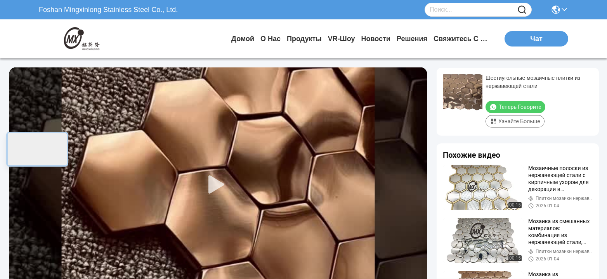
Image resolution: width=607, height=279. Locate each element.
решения (412, 39)
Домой (242, 39)
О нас (270, 39)
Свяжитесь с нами (463, 39)
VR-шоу (341, 39)
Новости (375, 39)
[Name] (522, 10)
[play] (218, 185)
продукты (304, 39)
